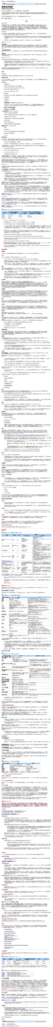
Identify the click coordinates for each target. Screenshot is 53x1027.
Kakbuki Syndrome (8, 18)
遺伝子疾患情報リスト (11, 1)
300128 (3, 973)
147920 (3, 972)
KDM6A (3, 961)
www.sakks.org (7, 948)
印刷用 (3, 1018)
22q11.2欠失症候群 (5, 545)
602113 (3, 976)
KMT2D (3, 963)
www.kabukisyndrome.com (9, 939)
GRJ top (3, 1)
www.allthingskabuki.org (9, 931)
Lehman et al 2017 (25, 432)
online (9, 1002)
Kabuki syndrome (7, 943)
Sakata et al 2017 (32, 432)
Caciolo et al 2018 (39, 432)
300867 (3, 974)
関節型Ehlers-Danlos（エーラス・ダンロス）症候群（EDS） (7, 562)
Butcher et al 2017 (17, 432)
